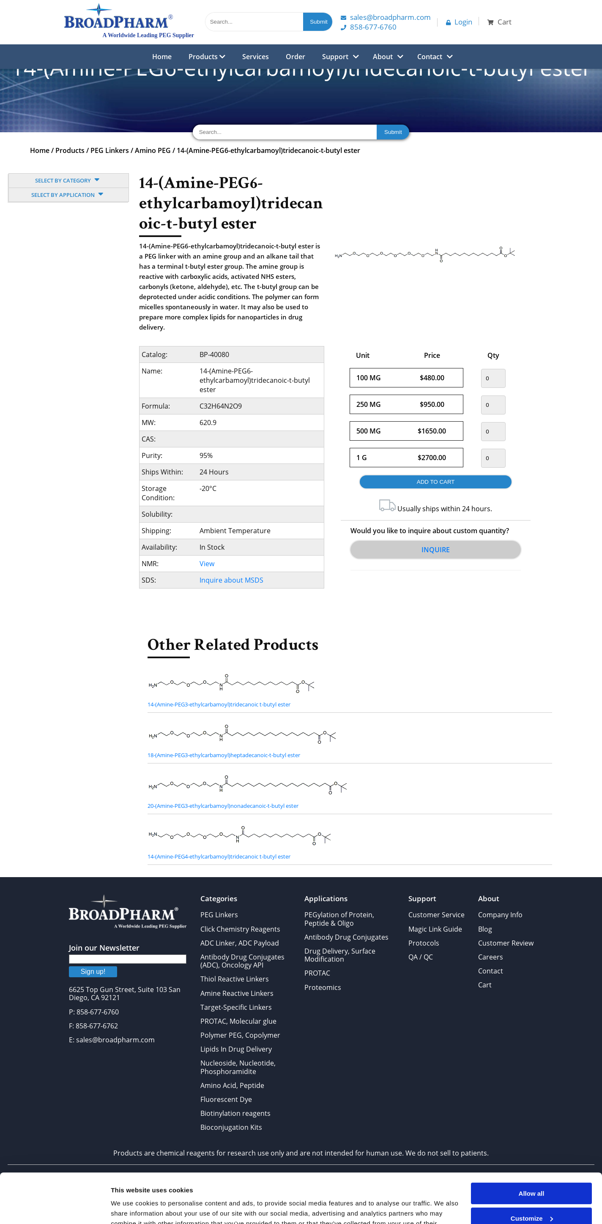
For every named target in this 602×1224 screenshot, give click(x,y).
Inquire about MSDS (231, 580)
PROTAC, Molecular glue (238, 1021)
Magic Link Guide (435, 929)
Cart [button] (499, 22)
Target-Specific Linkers (236, 1007)
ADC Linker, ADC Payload (239, 943)
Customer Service (436, 914)
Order (295, 56)
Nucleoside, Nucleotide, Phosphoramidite (238, 1067)
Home (162, 56)
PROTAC (317, 973)
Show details (130, 1207)
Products (207, 56)
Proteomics (322, 987)
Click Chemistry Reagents (240, 929)
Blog (485, 929)
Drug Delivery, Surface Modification (339, 955)
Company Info (500, 914)
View (207, 563)
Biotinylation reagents (235, 1113)
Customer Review (506, 943)
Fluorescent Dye (226, 1099)
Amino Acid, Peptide (232, 1085)
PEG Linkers (109, 150)
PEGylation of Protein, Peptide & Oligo (339, 918)
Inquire (435, 549)
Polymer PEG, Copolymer (240, 1035)
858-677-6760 (369, 27)
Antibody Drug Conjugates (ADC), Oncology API (242, 961)
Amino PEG (153, 150)
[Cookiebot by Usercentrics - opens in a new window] (55, 1207)
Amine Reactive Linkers (237, 993)
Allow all (532, 1144)
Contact (429, 56)
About (383, 56)
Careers (490, 957)
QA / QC (420, 957)
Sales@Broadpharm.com (386, 17)
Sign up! (93, 971)
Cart (485, 985)
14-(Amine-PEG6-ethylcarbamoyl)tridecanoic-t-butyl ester (268, 150)
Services (255, 56)
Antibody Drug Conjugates (346, 937)
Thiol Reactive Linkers (234, 979)
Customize (532, 1168)
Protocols (423, 943)
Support (335, 56)
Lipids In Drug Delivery (236, 1049)
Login (459, 22)
